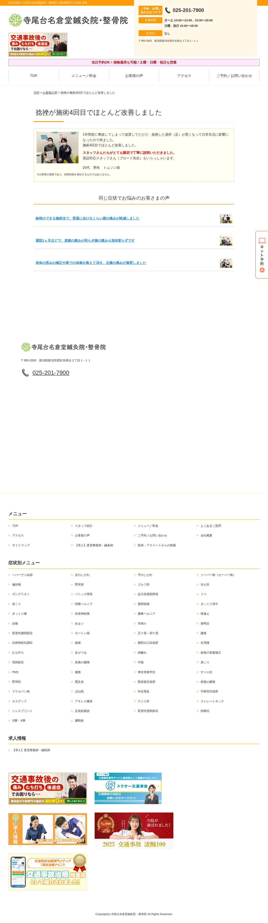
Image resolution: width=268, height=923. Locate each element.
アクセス (184, 76)
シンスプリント (22, 711)
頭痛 (15, 623)
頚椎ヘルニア (84, 604)
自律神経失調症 (22, 642)
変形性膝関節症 (22, 633)
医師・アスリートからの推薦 (157, 545)
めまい (79, 623)
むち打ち (18, 652)
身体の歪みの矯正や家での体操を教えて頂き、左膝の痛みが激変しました (91, 263)
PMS (15, 672)
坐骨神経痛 (82, 613)
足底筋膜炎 (82, 711)
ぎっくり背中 (209, 604)
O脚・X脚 (18, 720)
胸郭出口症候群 (148, 642)
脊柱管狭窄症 (146, 672)
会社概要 (206, 535)
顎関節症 (18, 662)
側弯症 (205, 623)
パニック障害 (84, 594)
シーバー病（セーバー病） (218, 574)
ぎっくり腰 (19, 613)
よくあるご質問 (211, 525)
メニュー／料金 (83, 76)
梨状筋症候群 (146, 681)
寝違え (205, 613)
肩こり (205, 662)
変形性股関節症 (148, 711)
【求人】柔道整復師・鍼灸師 (94, 545)
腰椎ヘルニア (146, 613)
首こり (16, 604)
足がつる (81, 652)
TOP (33, 76)
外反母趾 (143, 691)
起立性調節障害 (148, 594)
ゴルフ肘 (143, 584)
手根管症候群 (209, 691)
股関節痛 (143, 604)
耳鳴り (142, 623)
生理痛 (205, 642)
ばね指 (79, 691)
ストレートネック (212, 701)
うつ (203, 594)
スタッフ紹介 (84, 525)
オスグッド (19, 701)
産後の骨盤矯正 (211, 652)
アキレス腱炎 (84, 701)
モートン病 (82, 633)
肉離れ (142, 652)
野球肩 (79, 584)
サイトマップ (21, 545)
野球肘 (16, 681)
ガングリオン (21, 594)
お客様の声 (134, 76)
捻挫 (78, 642)
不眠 (141, 662)
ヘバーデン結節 (22, 574)
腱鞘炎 (79, 720)
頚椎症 (205, 711)
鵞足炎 (79, 681)
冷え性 (205, 584)
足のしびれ (82, 574)
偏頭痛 (16, 584)
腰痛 (78, 672)
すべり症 (206, 672)
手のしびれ (145, 574)
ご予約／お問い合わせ (234, 76)
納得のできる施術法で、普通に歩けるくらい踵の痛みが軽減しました (87, 218)
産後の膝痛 (208, 681)
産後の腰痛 (82, 662)
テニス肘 (143, 701)
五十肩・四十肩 (148, 633)
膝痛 (203, 633)
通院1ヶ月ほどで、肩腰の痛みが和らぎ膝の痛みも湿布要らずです (85, 240)
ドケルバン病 (21, 691)
